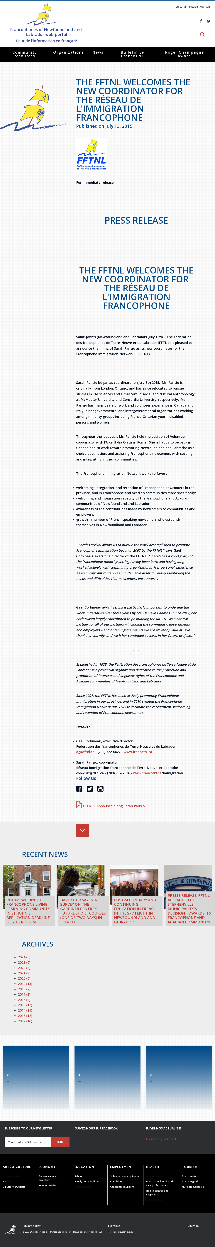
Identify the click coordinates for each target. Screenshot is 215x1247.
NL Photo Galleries (193, 1186)
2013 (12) (25, 1015)
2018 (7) (24, 989)
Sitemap (193, 1226)
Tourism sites (190, 1176)
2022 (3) (24, 968)
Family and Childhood (87, 1181)
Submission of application (125, 1176)
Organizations (68, 52)
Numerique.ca (126, 1232)
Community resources (24, 54)
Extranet (114, 1226)
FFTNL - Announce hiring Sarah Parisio (110, 806)
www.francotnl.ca (138, 752)
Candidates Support (122, 1186)
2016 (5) (24, 1000)
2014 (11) (25, 1010)
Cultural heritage (186, 6)
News (98, 52)
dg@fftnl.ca (85, 752)
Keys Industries (47, 1185)
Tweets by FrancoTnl (162, 1139)
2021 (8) (24, 973)
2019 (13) (25, 983)
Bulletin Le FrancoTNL (132, 54)
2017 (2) (24, 994)
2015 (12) (25, 1005)
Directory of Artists (14, 1186)
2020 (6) (24, 978)
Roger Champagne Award (184, 54)
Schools (79, 1176)
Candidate (116, 1181)
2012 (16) (25, 1021)
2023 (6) (24, 962)
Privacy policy (32, 1226)
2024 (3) (24, 957)
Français (205, 6)
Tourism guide (190, 1181)
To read (7, 1181)
